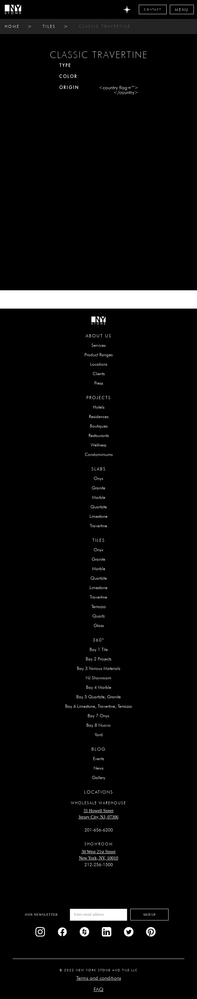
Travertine (98, 525)
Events (98, 758)
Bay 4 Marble (98, 687)
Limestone (98, 516)
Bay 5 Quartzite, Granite (98, 696)
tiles (49, 26)
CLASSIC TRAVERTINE (105, 26)
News (98, 768)
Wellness (98, 444)
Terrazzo (98, 606)
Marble (98, 497)
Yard (99, 734)
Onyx (98, 478)
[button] (182, 9)
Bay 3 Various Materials (98, 668)
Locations (98, 364)
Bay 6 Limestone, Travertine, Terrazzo (98, 706)
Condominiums (99, 454)
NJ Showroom (98, 677)
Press (98, 383)
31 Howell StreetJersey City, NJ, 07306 (98, 813)
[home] (13, 9)
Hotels (98, 407)
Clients (99, 373)
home (12, 26)
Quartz (98, 615)
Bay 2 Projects (98, 658)
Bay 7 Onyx (98, 715)
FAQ (98, 989)
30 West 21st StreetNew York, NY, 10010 (98, 854)
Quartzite (98, 506)
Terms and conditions (98, 978)
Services (98, 345)
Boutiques (99, 426)
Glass (99, 625)
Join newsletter (41, 914)
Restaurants (99, 435)
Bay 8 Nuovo (98, 725)
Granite (98, 487)
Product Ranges (98, 354)
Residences (98, 416)
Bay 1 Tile (98, 649)
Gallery (98, 777)
